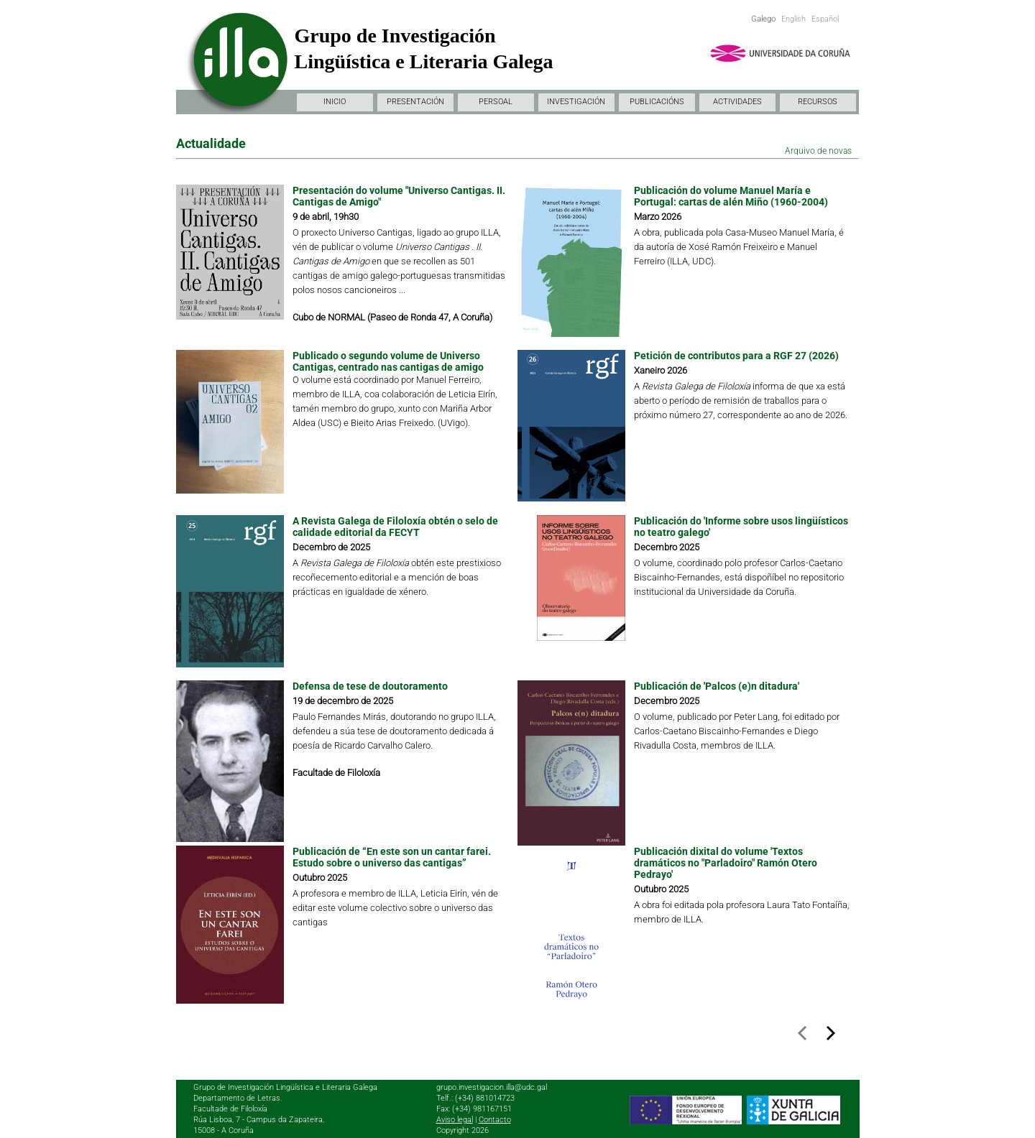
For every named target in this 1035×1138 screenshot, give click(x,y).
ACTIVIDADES (737, 101)
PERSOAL (495, 101)
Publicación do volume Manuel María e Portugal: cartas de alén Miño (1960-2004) (731, 196)
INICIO (334, 101)
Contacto (495, 1119)
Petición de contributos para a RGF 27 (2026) (736, 355)
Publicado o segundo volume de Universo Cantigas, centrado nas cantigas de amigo (388, 361)
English (793, 19)
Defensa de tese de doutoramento (370, 686)
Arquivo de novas (818, 151)
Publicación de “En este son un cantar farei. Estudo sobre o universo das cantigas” (392, 857)
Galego (763, 19)
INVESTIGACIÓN (576, 101)
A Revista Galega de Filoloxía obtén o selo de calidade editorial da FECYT (395, 526)
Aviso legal (454, 1119)
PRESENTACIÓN (415, 101)
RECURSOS (817, 101)
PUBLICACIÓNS (657, 101)
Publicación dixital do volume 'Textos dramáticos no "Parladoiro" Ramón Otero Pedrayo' (725, 863)
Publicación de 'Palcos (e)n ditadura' (716, 686)
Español (825, 19)
